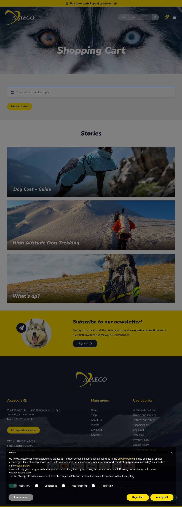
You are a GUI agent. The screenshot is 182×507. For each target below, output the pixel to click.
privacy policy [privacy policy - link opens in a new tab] (125, 458)
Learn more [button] (21, 497)
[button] (172, 453)
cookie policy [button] (22, 465)
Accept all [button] (162, 497)
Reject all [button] (137, 497)
